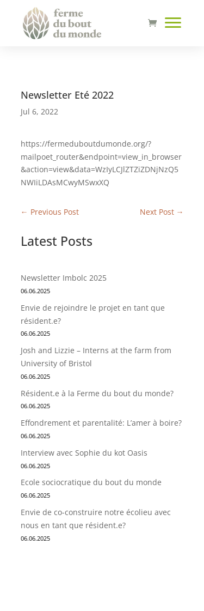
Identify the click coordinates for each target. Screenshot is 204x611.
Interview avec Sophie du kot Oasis (85, 452)
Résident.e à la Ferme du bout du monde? (97, 393)
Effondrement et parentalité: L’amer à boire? (101, 423)
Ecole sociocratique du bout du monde (91, 482)
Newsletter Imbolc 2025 (64, 278)
